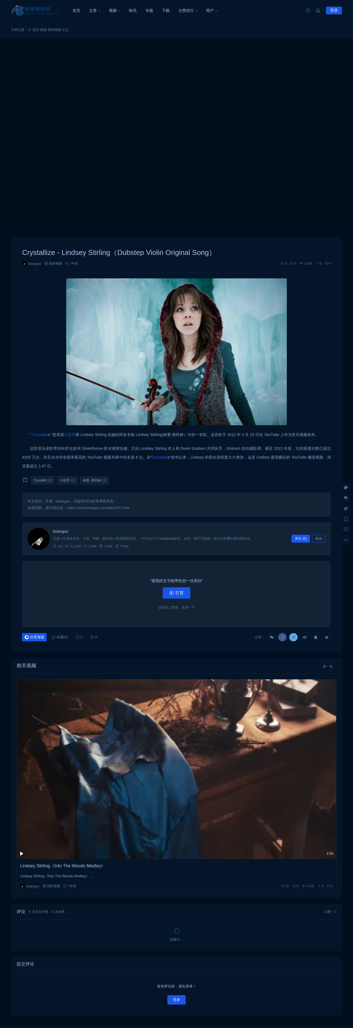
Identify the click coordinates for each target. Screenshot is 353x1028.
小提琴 (70, 434)
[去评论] (346, 529)
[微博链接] (346, 508)
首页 (76, 10)
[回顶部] (346, 540)
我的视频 (54, 30)
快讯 (133, 10)
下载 (166, 10)
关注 (301, 538)
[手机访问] (346, 519)
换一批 (328, 666)
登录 (334, 10)
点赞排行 (186, 10)
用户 (210, 10)
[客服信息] (346, 498)
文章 (93, 10)
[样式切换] (346, 488)
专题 (149, 10)
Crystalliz (40, 434)
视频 (113, 10)
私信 (318, 538)
